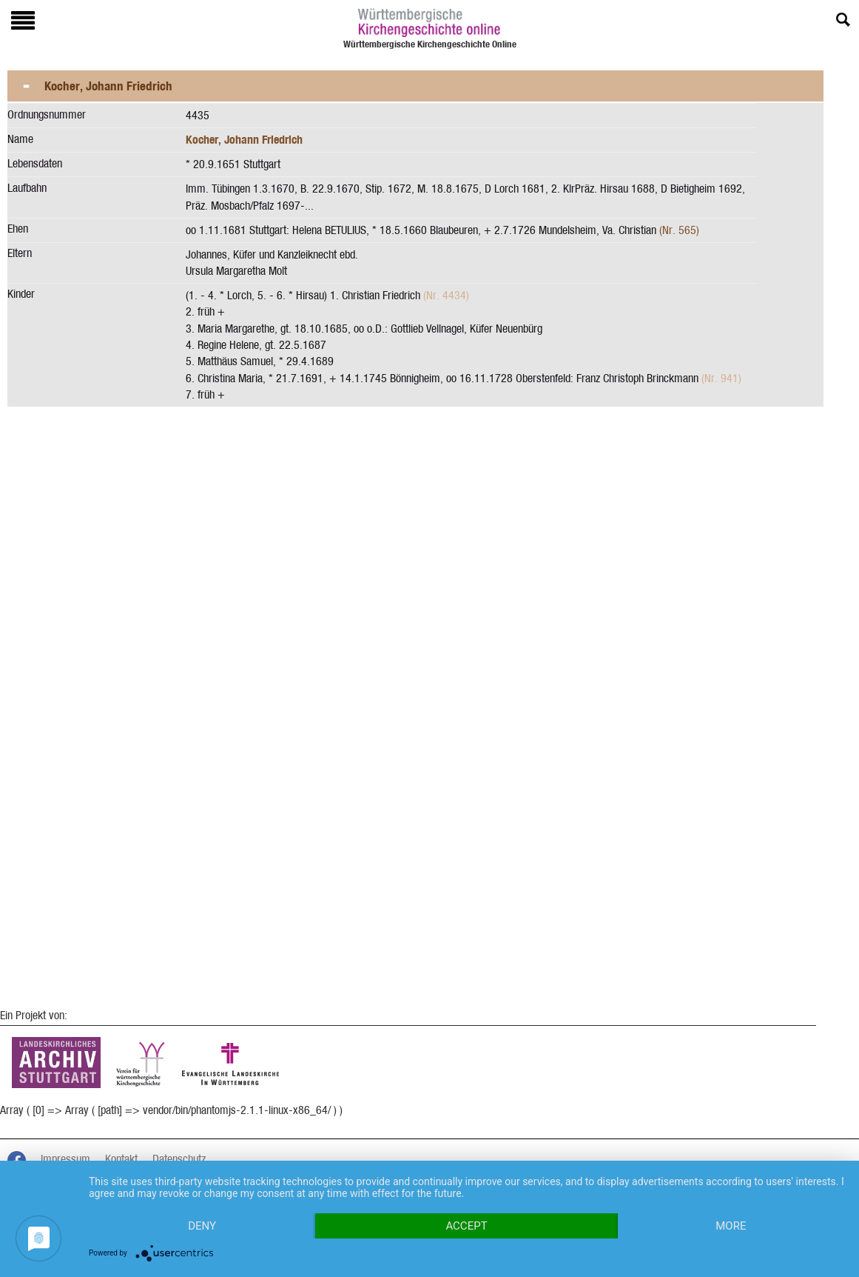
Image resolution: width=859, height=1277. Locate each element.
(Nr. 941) (721, 378)
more (730, 1226)
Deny (202, 1226)
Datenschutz (179, 1159)
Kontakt (121, 1159)
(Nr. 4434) (446, 295)
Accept (466, 1226)
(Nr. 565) (679, 230)
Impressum (65, 1159)
